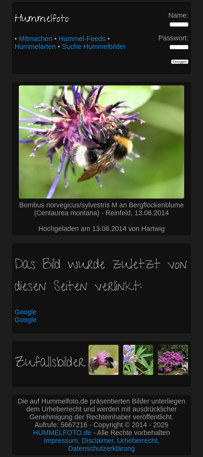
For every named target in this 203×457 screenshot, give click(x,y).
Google (26, 312)
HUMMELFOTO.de (62, 432)
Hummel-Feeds (82, 38)
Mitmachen (35, 38)
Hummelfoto (42, 19)
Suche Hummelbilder (94, 46)
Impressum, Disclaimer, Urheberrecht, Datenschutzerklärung (101, 444)
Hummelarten (35, 46)
